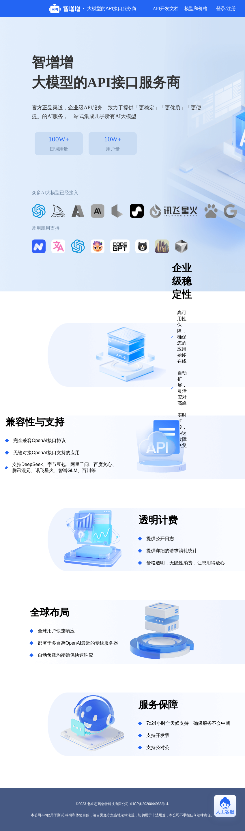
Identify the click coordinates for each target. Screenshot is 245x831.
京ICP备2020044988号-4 (149, 804)
